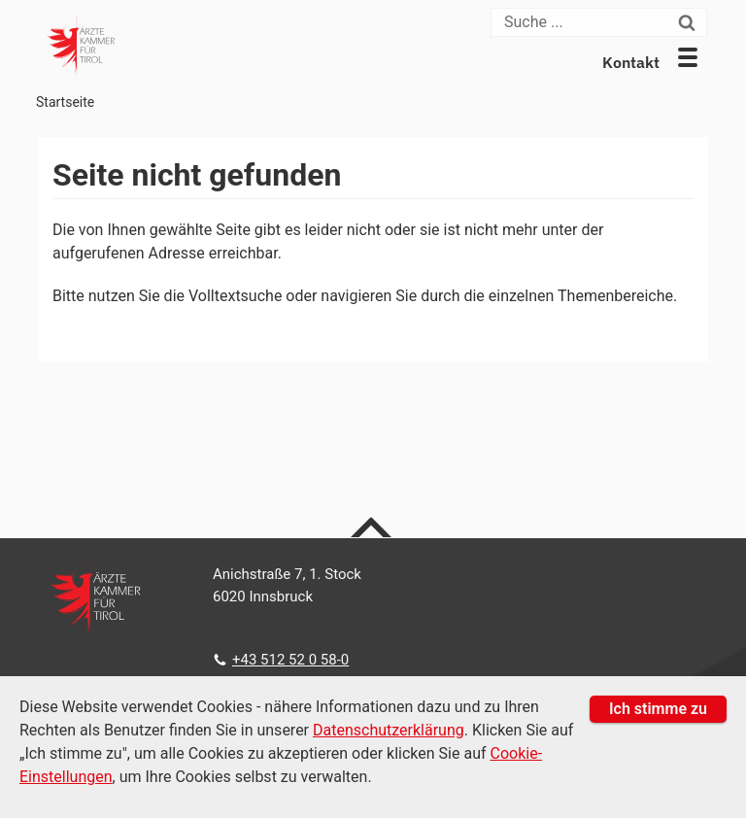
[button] (687, 57)
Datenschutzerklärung (388, 730)
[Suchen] (690, 22)
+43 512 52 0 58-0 (290, 659)
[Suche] (583, 22)
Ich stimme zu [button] (658, 708)
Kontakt (631, 62)
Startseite (65, 102)
